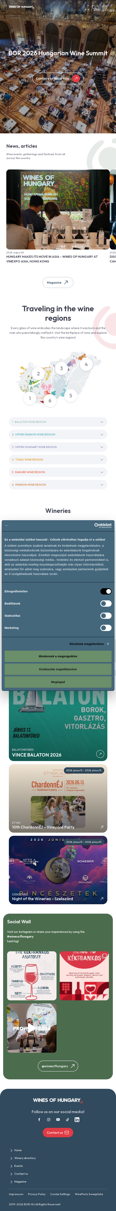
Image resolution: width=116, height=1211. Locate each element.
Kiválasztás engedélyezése (58, 669)
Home (18, 1150)
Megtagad (58, 682)
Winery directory (25, 1158)
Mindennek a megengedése (58, 656)
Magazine (58, 282)
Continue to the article (58, 78)
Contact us (58, 1132)
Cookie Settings (60, 1194)
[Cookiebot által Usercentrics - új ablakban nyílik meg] (94, 525)
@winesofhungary (59, 1066)
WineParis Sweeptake (89, 1194)
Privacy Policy (36, 1194)
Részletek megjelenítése (87, 644)
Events (18, 1166)
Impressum (16, 1194)
